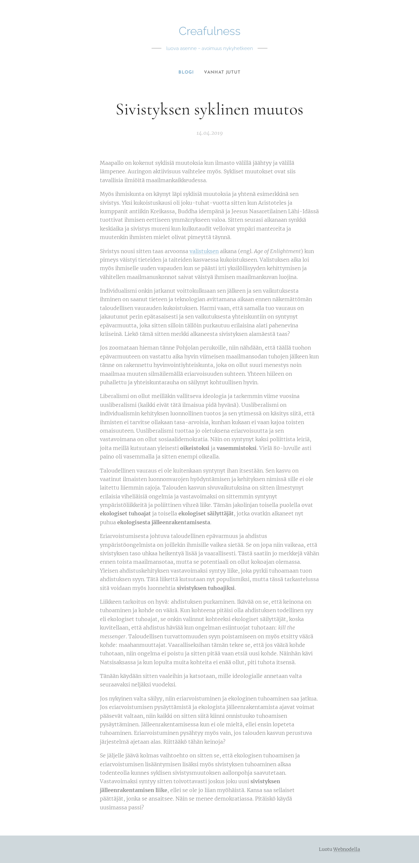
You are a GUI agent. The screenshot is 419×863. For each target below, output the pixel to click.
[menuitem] (185, 72)
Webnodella (346, 849)
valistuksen (204, 251)
